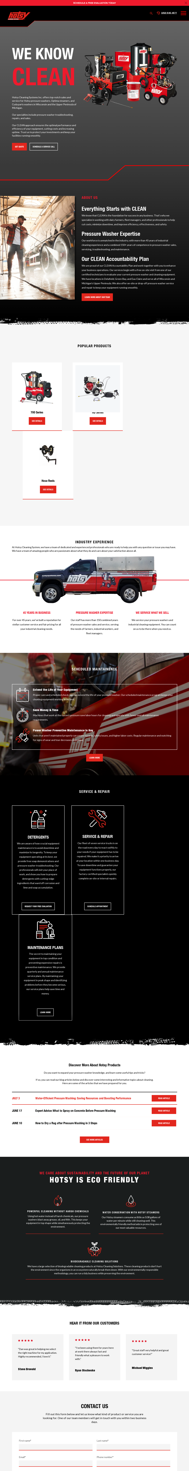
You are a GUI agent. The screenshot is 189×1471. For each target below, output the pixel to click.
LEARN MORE (94, 689)
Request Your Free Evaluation (37, 842)
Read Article (164, 928)
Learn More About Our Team (97, 297)
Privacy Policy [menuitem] (85, 1460)
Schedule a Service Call (44, 146)
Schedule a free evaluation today (94, 3)
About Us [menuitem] (71, 1460)
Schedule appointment (94, 842)
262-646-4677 (11, 1434)
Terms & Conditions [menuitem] (105, 1460)
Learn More (151, 842)
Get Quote (19, 146)
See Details (36, 421)
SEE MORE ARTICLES (94, 970)
